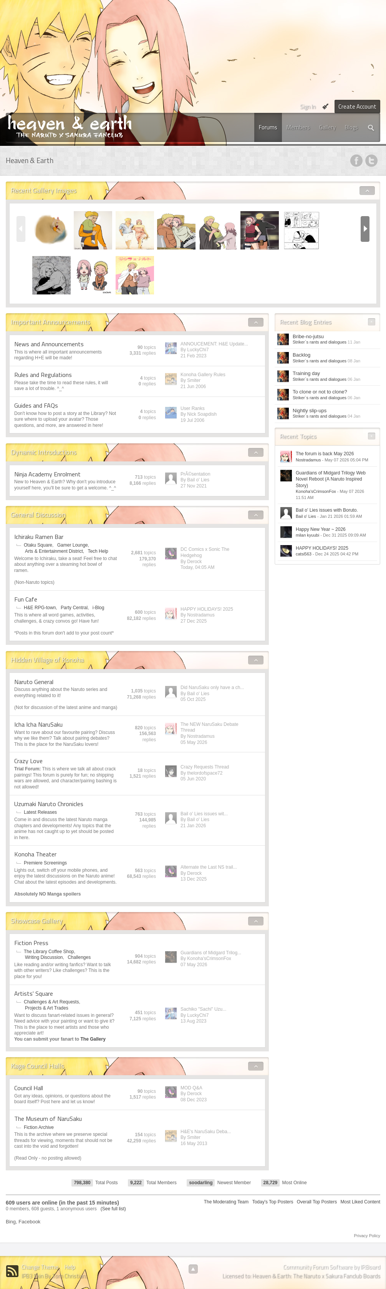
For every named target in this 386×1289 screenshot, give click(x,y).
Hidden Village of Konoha (47, 659)
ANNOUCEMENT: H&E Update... (214, 344)
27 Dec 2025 (194, 621)
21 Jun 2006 (193, 386)
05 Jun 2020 (193, 779)
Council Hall (28, 1087)
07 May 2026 (194, 964)
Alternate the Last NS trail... (209, 867)
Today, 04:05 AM (198, 567)
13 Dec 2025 (194, 879)
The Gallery (92, 1039)
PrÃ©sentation (195, 474)
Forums (268, 127)
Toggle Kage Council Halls (256, 1066)
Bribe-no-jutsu (308, 336)
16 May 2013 (194, 1143)
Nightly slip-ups (309, 410)
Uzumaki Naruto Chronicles (48, 803)
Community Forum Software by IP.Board (331, 1267)
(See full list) (113, 1208)
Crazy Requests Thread (205, 767)
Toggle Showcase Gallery (256, 921)
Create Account (357, 106)
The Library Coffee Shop (49, 951)
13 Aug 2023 (193, 1021)
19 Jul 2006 (192, 420)
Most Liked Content (360, 1202)
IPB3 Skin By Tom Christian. (54, 1275)
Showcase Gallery (37, 921)
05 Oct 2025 (193, 699)
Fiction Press (31, 942)
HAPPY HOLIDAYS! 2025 (207, 609)
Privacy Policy (367, 1235)
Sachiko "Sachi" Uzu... (203, 1009)
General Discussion (38, 514)
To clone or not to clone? (320, 392)
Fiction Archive (39, 1127)
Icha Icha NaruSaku (38, 724)
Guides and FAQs (36, 405)
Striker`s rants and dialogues (319, 342)
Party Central (74, 607)
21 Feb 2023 (193, 356)
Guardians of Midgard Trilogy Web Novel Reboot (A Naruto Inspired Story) (331, 479)
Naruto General (33, 681)
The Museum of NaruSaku (48, 1118)
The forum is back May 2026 (325, 453)
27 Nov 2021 (194, 486)
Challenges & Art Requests (51, 1002)
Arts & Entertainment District (54, 551)
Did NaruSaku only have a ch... (212, 687)
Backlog (301, 355)
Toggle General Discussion (256, 515)
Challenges (79, 957)
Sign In (308, 106)
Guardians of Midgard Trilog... (211, 952)
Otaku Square (38, 545)
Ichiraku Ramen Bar (38, 536)
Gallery (327, 127)
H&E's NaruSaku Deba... (206, 1131)
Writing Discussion (44, 957)
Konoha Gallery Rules (203, 374)
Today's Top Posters (272, 1202)
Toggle (367, 190)
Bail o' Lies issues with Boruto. (327, 510)
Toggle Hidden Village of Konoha (256, 660)
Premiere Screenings (45, 863)
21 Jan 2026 (193, 825)
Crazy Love (28, 760)
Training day (306, 373)
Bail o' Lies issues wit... (204, 813)
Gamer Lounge (72, 545)
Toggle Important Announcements (256, 322)
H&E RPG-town (40, 607)
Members (298, 127)
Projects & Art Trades (46, 1008)
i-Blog (98, 607)
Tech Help (98, 551)
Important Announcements (50, 322)
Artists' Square (33, 993)
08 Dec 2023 (194, 1099)
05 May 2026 (194, 742)
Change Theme (40, 1267)
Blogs (351, 127)
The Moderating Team (226, 1202)
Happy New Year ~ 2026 (321, 529)
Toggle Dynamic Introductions (256, 452)
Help (70, 1267)
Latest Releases (40, 812)
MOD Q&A (191, 1088)
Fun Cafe (25, 599)
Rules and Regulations (43, 374)
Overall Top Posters (317, 1202)
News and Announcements (49, 344)
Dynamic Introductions (43, 452)
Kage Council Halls (37, 1066)
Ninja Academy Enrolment (47, 474)
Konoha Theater (35, 854)
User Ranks (193, 408)
